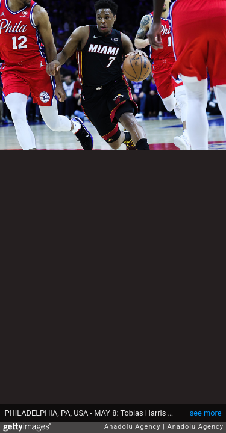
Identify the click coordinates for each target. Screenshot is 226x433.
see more (206, 412)
